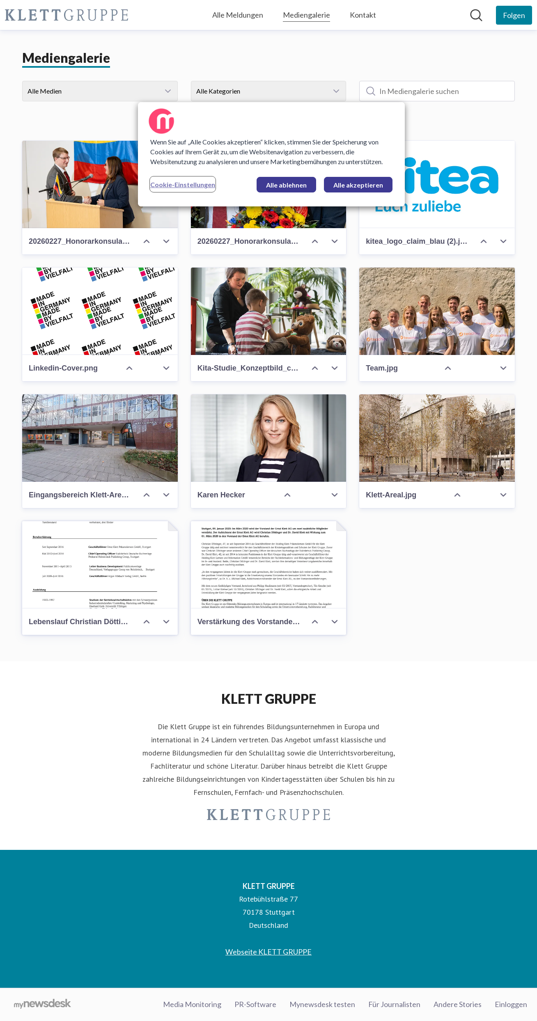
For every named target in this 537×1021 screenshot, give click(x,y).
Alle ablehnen (286, 185)
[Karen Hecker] (269, 438)
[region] (271, 154)
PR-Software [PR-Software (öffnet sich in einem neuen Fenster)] (255, 1004)
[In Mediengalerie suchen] (437, 91)
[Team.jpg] (437, 311)
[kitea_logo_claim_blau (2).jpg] (437, 184)
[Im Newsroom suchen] (476, 15)
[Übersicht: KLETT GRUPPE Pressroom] (66, 15)
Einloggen (511, 1004)
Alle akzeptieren (358, 185)
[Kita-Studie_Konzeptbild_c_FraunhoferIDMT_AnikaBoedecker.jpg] (269, 311)
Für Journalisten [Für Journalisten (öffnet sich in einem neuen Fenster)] (394, 1004)
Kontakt (363, 14)
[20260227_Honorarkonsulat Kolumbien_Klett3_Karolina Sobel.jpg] (100, 184)
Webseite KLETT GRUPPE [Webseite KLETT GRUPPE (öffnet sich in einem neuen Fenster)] (268, 951)
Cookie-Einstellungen (182, 184)
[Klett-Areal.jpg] (437, 438)
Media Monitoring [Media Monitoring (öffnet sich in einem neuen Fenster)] (192, 1004)
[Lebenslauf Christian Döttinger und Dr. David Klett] (100, 565)
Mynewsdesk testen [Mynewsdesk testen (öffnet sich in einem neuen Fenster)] (322, 1004)
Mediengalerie (306, 13)
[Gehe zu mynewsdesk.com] (42, 1004)
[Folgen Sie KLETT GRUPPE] (514, 15)
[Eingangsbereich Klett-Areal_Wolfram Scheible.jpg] (100, 438)
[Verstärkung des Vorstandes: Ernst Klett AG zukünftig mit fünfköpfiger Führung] (269, 565)
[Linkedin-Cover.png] (100, 311)
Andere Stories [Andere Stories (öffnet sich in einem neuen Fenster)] (458, 1004)
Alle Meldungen (237, 14)
